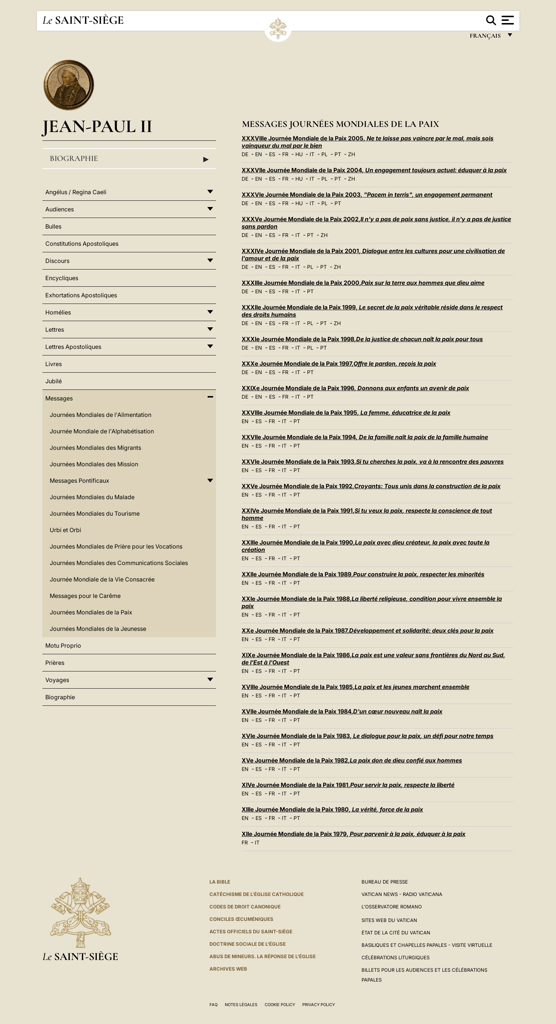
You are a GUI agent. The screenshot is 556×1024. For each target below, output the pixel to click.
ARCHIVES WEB (228, 969)
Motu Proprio (63, 645)
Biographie (129, 158)
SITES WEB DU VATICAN (389, 920)
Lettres (54, 329)
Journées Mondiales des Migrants (95, 447)
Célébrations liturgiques (396, 957)
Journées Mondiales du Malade (92, 497)
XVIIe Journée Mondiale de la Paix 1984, (342, 711)
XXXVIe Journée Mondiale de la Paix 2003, (367, 194)
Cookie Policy (280, 1004)
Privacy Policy (318, 1004)
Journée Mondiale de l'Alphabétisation (102, 431)
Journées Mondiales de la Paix (91, 612)
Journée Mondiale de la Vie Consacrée (102, 579)
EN (258, 154)
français (486, 37)
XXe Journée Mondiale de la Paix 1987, (367, 630)
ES (272, 154)
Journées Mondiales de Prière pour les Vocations (116, 546)
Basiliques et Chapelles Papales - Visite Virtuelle (427, 945)
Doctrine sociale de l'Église (247, 944)
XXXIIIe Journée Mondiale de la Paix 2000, (363, 282)
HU (299, 154)
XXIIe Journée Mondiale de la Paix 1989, (363, 574)
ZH (351, 154)
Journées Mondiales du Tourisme (95, 513)
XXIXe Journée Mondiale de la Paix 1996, (355, 388)
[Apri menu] (507, 20)
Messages (59, 398)
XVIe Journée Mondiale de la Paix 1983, (367, 735)
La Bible (219, 882)
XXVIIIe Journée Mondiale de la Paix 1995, (346, 412)
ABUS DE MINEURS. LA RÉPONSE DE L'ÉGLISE (262, 956)
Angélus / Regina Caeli (75, 192)
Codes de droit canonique (245, 907)
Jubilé (53, 381)
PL (324, 154)
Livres (53, 364)
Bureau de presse (385, 882)
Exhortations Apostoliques (81, 295)
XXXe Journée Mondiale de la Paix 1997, (339, 363)
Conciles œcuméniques (241, 919)
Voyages (57, 680)
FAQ (213, 1004)
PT (337, 154)
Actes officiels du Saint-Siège (250, 931)
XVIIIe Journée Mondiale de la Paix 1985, (355, 686)
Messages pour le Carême (85, 595)
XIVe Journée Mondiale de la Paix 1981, (348, 784)
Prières (54, 662)
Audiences (59, 209)
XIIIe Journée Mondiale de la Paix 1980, (332, 809)
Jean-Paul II (97, 126)
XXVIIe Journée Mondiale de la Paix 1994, (365, 437)
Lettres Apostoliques (73, 346)
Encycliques (61, 278)
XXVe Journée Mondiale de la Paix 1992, (371, 486)
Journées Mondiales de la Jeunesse (98, 628)
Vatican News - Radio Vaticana (402, 894)
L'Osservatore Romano (392, 907)
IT (312, 154)
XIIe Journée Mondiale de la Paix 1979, (353, 833)
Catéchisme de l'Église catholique (256, 894)
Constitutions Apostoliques (81, 243)
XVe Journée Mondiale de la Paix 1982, (352, 760)
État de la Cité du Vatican (396, 932)
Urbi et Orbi (65, 530)
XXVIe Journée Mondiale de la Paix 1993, (373, 461)
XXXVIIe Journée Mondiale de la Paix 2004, (374, 170)
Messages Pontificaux (79, 480)
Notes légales (241, 1004)
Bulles (53, 226)
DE (245, 154)
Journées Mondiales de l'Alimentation (100, 414)
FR (285, 154)
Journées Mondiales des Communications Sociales (119, 562)
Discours (57, 260)
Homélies (58, 312)
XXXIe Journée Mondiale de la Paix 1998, (362, 339)
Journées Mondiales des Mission (94, 464)
